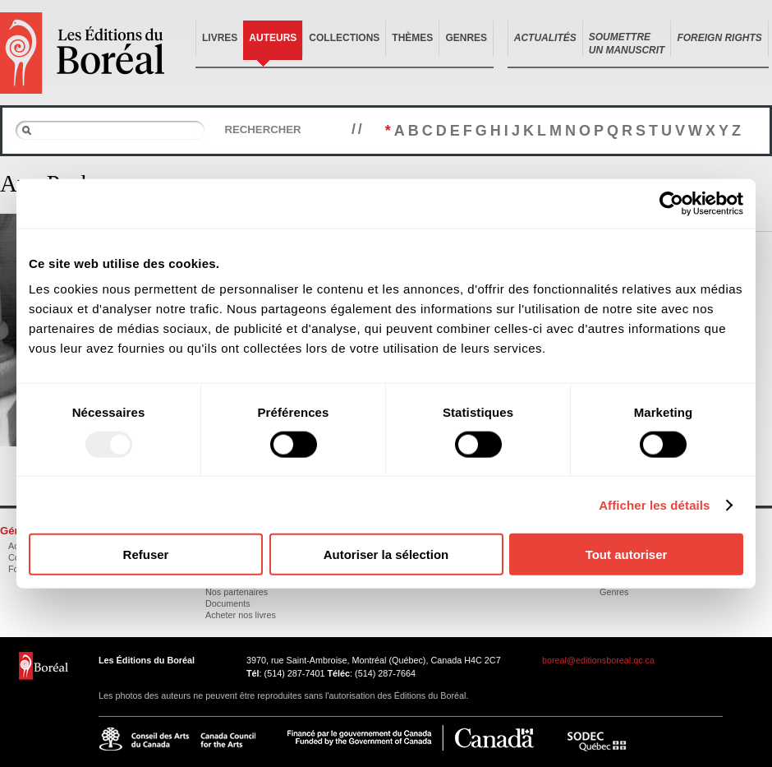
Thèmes (412, 38)
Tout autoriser (627, 554)
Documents (227, 603)
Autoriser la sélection (386, 554)
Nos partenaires (236, 592)
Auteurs (272, 38)
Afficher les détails (654, 504)
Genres (466, 38)
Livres (219, 38)
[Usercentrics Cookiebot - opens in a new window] (671, 203)
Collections (344, 38)
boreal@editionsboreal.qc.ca (598, 660)
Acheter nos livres (240, 615)
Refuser (146, 554)
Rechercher (262, 129)
